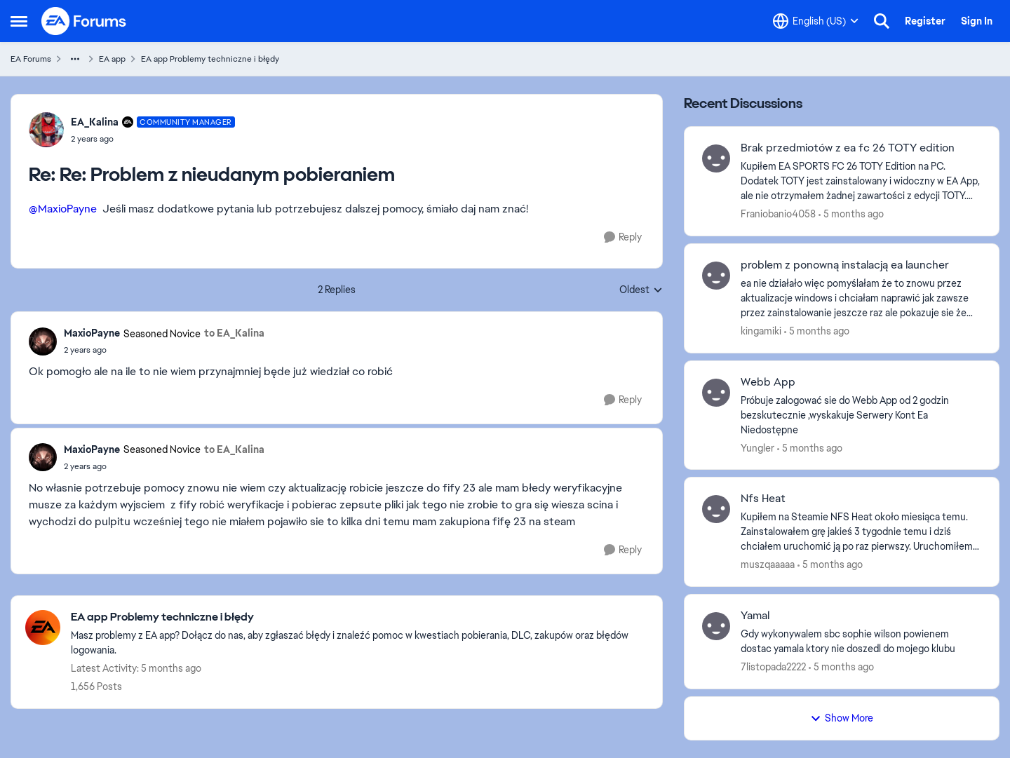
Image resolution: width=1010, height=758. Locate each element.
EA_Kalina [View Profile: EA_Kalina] (95, 122)
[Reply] (623, 237)
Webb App (768, 382)
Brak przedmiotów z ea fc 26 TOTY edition (848, 148)
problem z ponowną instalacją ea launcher (845, 265)
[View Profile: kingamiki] (716, 276)
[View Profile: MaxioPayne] (43, 341)
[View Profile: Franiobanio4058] (716, 158)
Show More (841, 718)
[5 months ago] (851, 214)
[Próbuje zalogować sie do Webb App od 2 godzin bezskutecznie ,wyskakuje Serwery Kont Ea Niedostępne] (861, 415)
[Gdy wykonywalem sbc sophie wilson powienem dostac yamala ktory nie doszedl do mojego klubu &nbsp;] (861, 641)
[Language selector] (816, 21)
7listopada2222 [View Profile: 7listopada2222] (773, 667)
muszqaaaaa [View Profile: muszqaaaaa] (768, 564)
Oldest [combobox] (641, 290)
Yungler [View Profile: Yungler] (757, 447)
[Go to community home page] (84, 21)
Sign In (976, 21)
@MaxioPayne (63, 208)
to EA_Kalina (234, 333)
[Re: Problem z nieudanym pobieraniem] (153, 139)
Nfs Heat (763, 499)
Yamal (755, 616)
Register (925, 21)
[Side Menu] (19, 21)
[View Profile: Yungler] (716, 393)
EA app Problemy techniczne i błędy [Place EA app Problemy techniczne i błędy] (210, 59)
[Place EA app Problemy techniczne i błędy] (359, 617)
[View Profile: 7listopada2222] (716, 626)
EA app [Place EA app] (112, 59)
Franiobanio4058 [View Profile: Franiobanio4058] (778, 214)
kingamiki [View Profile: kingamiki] (761, 331)
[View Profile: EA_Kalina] (46, 129)
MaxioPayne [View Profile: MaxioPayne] (92, 333)
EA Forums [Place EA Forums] (31, 59)
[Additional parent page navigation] (75, 59)
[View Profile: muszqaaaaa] (716, 509)
